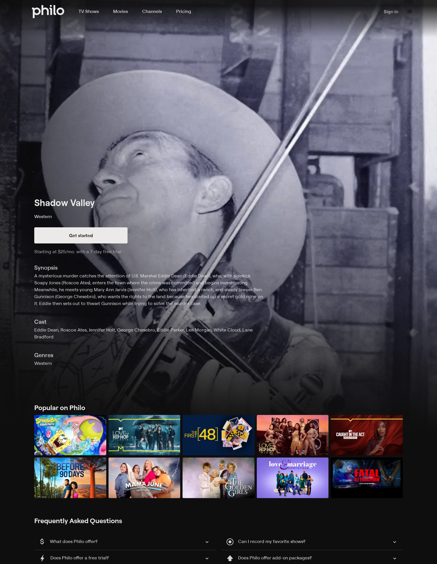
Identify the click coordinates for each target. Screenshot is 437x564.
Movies (120, 11)
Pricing (183, 11)
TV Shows (89, 11)
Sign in (391, 11)
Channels (152, 11)
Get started (81, 235)
